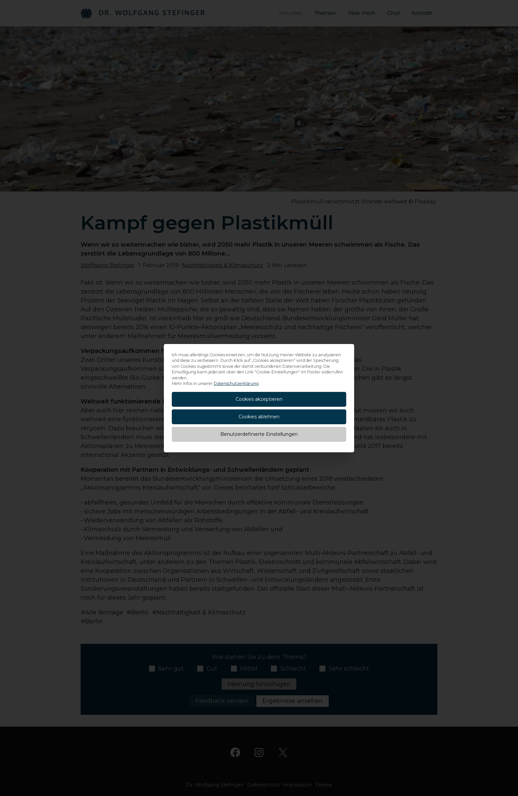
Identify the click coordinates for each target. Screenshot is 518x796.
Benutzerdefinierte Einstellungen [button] (259, 434)
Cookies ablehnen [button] (259, 417)
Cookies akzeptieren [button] (259, 399)
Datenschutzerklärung (236, 383)
